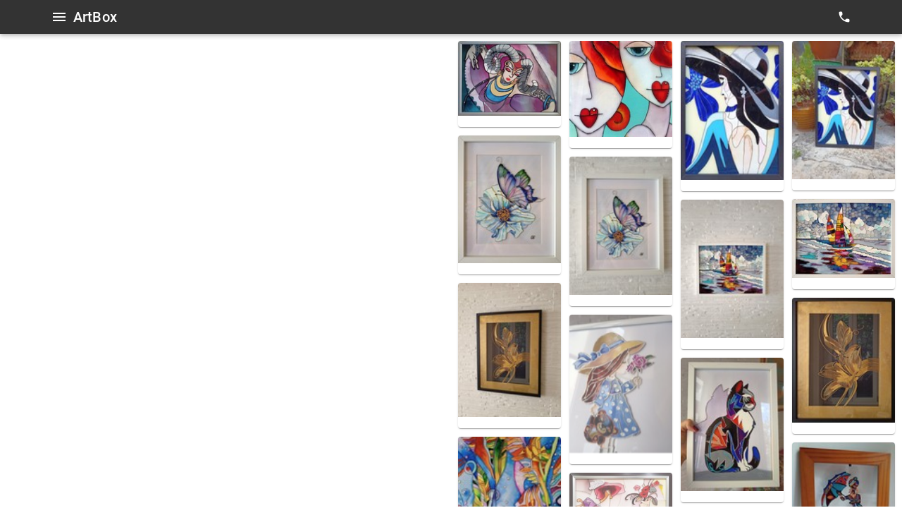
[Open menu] (59, 17)
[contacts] (844, 17)
